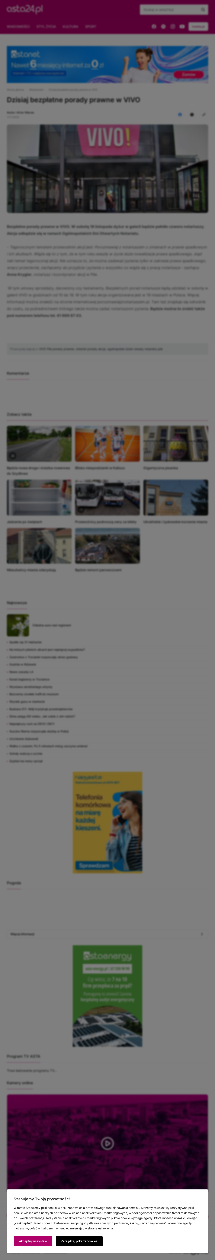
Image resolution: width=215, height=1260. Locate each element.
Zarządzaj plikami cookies (79, 1241)
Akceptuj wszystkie (33, 1241)
